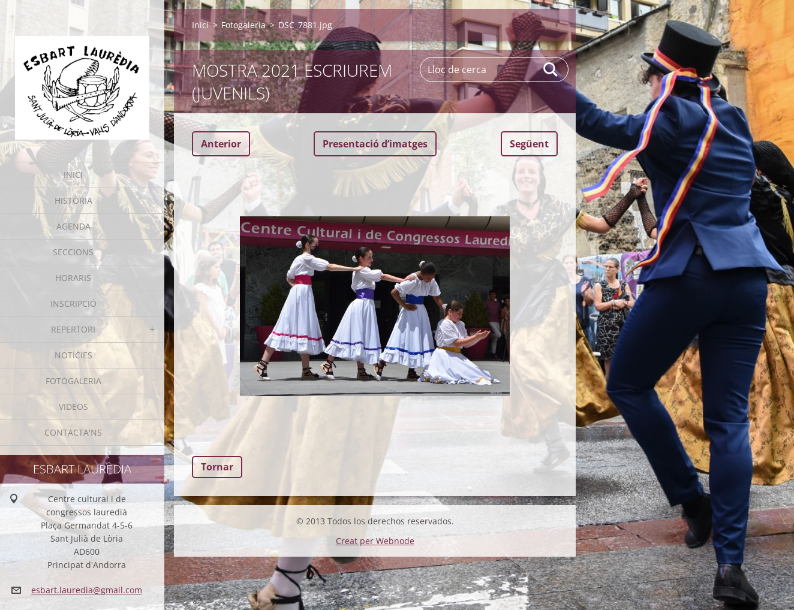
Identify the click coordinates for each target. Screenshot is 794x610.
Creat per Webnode (375, 540)
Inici (73, 174)
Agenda (73, 226)
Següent (529, 143)
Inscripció (73, 303)
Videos (73, 406)
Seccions (73, 252)
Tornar (217, 466)
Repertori (73, 329)
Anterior (221, 143)
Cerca (551, 69)
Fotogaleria (73, 380)
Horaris (73, 277)
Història (73, 200)
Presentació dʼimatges (375, 143)
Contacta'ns (73, 432)
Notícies (73, 355)
